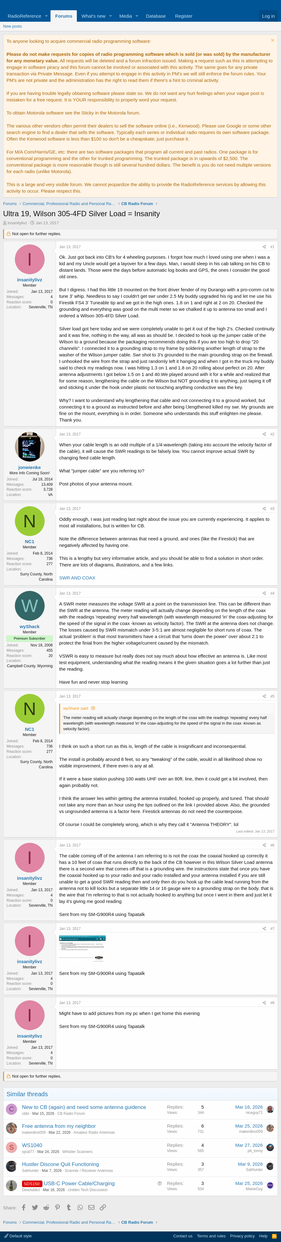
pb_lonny (255, 1151)
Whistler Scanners (77, 1152)
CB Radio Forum (71, 1113)
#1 (272, 247)
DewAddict (31, 1190)
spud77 (28, 1152)
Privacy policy (242, 1236)
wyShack (29, 626)
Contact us (182, 1236)
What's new (93, 16)
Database (156, 16)
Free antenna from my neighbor (59, 1126)
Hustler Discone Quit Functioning (60, 1164)
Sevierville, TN (41, 307)
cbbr (25, 1113)
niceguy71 (254, 1112)
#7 (272, 929)
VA (50, 495)
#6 (272, 845)
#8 (272, 1003)
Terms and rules (211, 1236)
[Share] (264, 247)
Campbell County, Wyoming (30, 666)
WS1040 (32, 1145)
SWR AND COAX (77, 577)
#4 (272, 593)
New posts (12, 26)
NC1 (29, 541)
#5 (272, 696)
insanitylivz (17, 223)
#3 (272, 509)
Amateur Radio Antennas (94, 1132)
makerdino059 (34, 1132)
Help (263, 1236)
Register (183, 16)
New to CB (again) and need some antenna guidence (84, 1107)
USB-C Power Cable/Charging (79, 1183)
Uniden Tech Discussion (88, 1190)
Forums (63, 16)
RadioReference (24, 16)
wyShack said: (76, 708)
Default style (18, 1236)
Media (125, 16)
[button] (46, 16)
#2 (272, 434)
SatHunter (30, 1170)
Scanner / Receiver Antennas (89, 1170)
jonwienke (29, 467)
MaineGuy (254, 1189)
